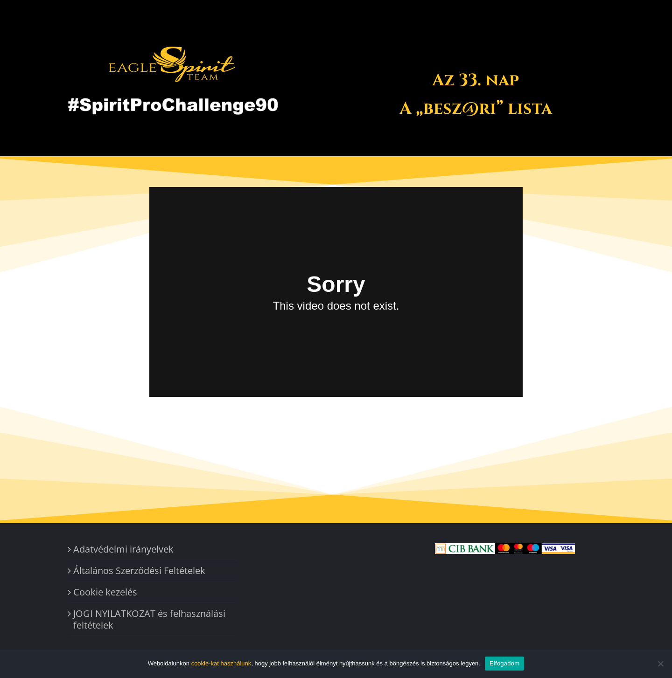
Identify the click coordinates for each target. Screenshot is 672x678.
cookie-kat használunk (221, 663)
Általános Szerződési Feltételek (139, 570)
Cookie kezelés (105, 592)
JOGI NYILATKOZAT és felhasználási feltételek (149, 619)
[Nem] (660, 663)
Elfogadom (504, 663)
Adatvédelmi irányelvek (123, 549)
